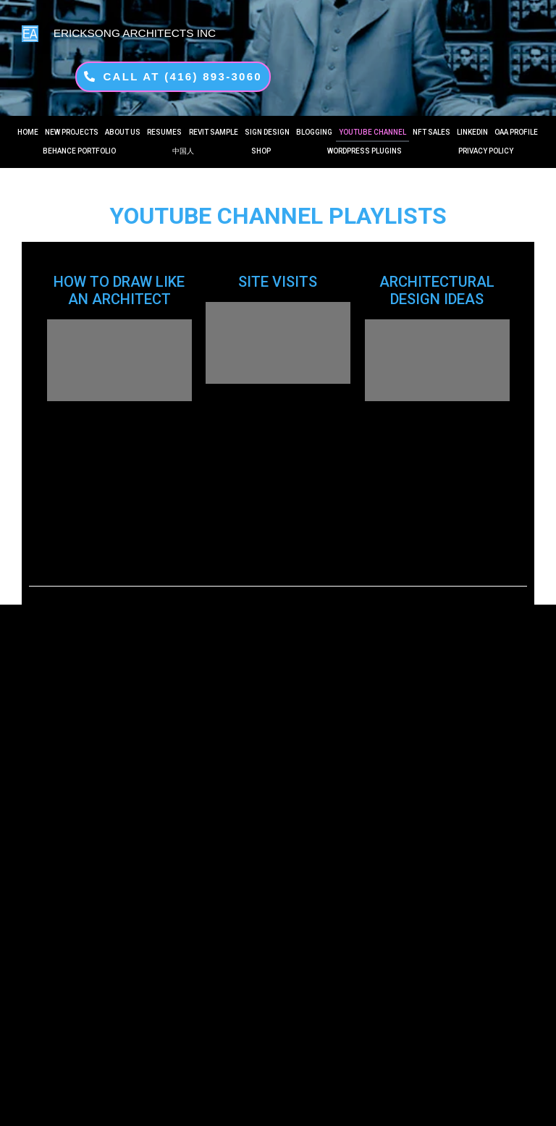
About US (122, 132)
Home (27, 132)
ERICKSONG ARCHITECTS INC (135, 33)
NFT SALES (431, 132)
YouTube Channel (372, 132)
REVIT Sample (213, 132)
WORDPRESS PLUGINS (364, 151)
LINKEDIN (472, 132)
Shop (261, 151)
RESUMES (164, 132)
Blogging (314, 132)
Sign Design (267, 132)
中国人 (183, 151)
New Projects (71, 132)
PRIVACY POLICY (485, 151)
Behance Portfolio (79, 151)
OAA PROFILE (516, 132)
